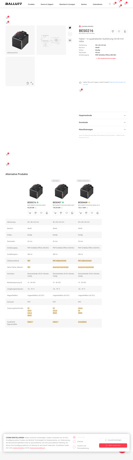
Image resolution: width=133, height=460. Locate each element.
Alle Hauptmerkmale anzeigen (105, 58)
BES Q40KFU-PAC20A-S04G (36, 205)
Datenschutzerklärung (37, 448)
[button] (31, 4)
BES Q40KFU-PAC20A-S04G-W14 (89, 205)
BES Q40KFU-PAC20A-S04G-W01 (63, 205)
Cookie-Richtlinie (18, 448)
